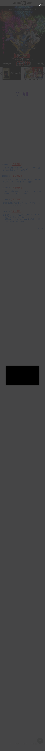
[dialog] (22, 375)
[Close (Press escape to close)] (40, 5)
